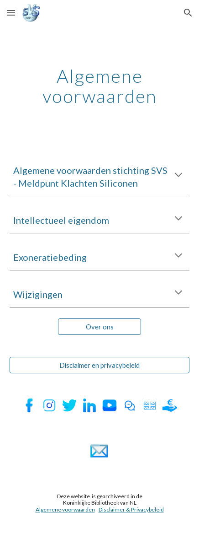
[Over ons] (99, 326)
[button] (11, 12)
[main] (99, 86)
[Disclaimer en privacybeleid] (99, 365)
